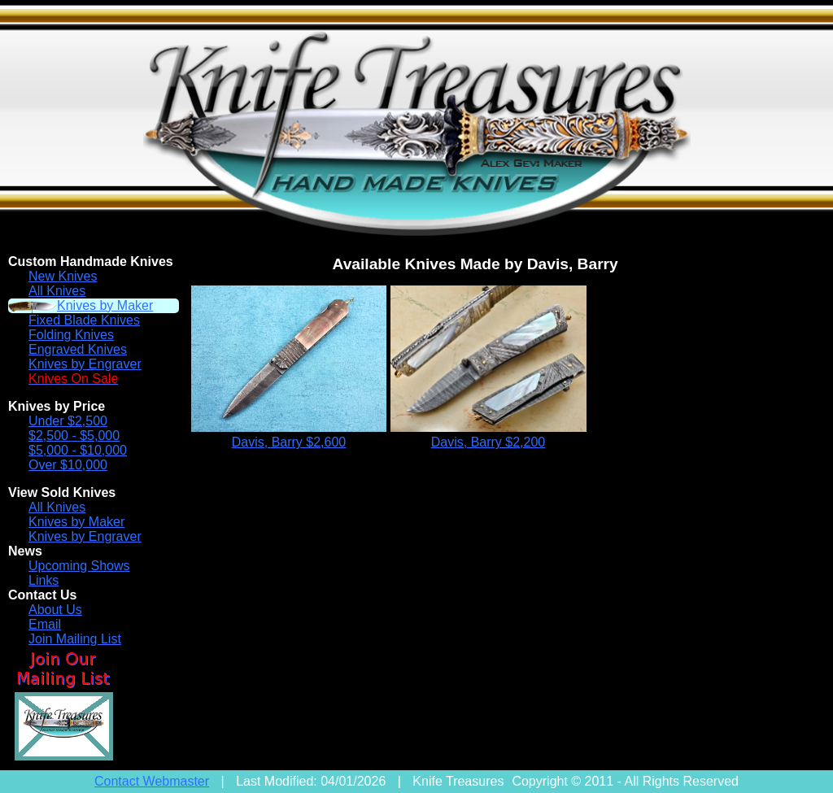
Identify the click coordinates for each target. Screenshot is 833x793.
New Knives (62, 276)
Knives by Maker (105, 305)
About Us (55, 610)
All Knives (56, 291)
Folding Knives (71, 335)
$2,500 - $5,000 (74, 435)
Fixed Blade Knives (84, 320)
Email (44, 624)
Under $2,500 (67, 421)
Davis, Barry (289, 442)
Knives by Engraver (85, 364)
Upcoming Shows (79, 566)
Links (43, 580)
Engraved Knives (77, 349)
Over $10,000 (67, 465)
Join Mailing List (74, 639)
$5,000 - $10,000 (77, 450)
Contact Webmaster (151, 781)
